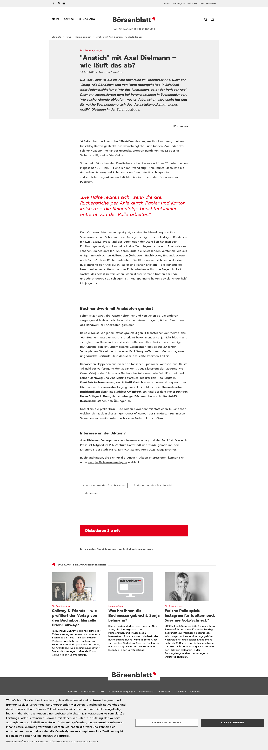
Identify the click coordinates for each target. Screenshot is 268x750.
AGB (102, 691)
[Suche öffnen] (205, 19)
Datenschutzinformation (19, 741)
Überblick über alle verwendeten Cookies (75, 741)
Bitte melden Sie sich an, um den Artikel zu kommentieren (116, 549)
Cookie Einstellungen (166, 722)
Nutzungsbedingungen (122, 691)
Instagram (59, 3)
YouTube (64, 3)
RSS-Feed (180, 691)
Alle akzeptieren (232, 722)
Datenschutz (146, 691)
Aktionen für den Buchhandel (153, 485)
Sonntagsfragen (83, 36)
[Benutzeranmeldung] (212, 19)
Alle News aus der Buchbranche (104, 485)
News (68, 36)
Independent (91, 493)
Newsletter (211, 3)
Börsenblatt (134, 19)
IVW (202, 3)
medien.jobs (179, 3)
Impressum (164, 691)
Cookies (195, 691)
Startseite (56, 36)
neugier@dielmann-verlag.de (107, 462)
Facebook (53, 3)
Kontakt (167, 3)
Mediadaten (192, 3)
